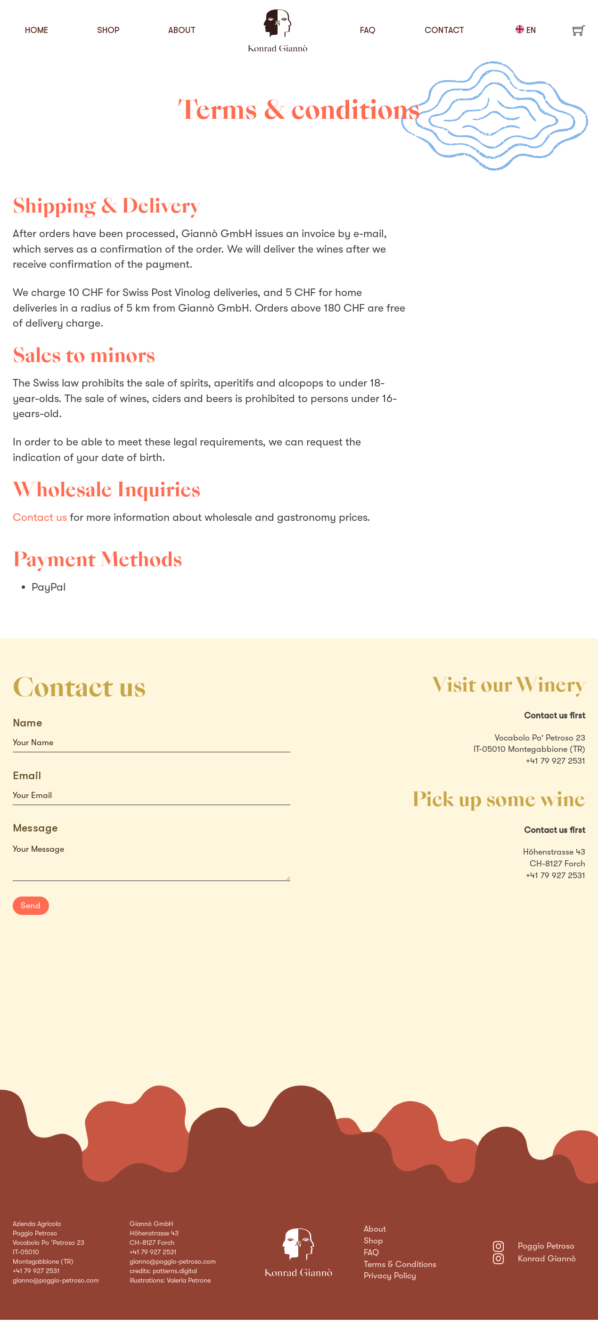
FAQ (368, 30)
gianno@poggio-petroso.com (56, 1280)
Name (27, 722)
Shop (108, 30)
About (182, 30)
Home (36, 30)
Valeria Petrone (189, 1280)
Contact (444, 30)
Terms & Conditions (400, 1264)
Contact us (40, 517)
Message (35, 828)
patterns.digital (175, 1271)
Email (27, 775)
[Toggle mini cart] (579, 30)
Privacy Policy (390, 1275)
